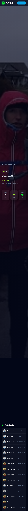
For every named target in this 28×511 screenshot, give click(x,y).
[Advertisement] (14, 372)
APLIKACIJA (21, 3)
